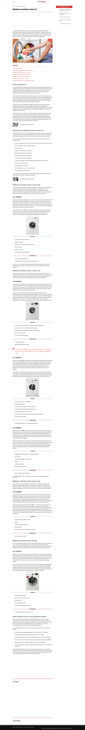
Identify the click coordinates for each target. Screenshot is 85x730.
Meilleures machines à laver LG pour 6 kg (21, 76)
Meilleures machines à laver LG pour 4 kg (21, 72)
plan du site (21, 727)
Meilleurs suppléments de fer (65, 17)
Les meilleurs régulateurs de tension (27, 124)
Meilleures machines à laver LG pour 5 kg (21, 74)
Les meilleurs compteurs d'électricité (27, 178)
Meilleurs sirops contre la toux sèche (65, 20)
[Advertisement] (33, 19)
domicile (14, 6)
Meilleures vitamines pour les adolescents (65, 14)
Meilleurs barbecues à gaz (20, 713)
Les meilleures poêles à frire (65, 23)
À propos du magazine (27, 727)
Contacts (32, 727)
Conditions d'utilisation (15, 727)
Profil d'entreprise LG (17, 68)
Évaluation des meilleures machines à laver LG (23, 70)
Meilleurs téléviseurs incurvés (42, 691)
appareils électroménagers (20, 6)
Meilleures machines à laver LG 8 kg (20, 78)
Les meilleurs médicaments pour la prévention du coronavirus (66, 10)
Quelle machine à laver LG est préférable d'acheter (23, 80)
